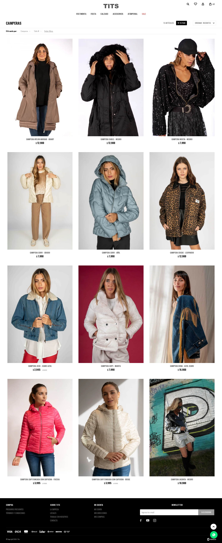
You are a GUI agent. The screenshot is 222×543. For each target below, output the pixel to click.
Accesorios (118, 13)
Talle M (36, 31)
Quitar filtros (48, 31)
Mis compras (99, 516)
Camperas (24, 31)
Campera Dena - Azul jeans (182, 365)
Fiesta (93, 13)
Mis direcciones (100, 513)
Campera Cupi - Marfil (111, 365)
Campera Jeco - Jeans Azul (40, 365)
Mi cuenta (98, 509)
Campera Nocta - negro (181, 139)
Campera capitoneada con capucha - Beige (111, 479)
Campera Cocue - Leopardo (182, 252)
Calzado (104, 13)
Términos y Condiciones (15, 513)
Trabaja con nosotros (59, 516)
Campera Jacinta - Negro (182, 479)
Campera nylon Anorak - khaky (40, 139)
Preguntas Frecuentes (14, 509)
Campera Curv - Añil (111, 252)
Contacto (54, 520)
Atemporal (133, 13)
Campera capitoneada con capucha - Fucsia (40, 479)
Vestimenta (81, 13)
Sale (144, 13)
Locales (53, 513)
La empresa (54, 509)
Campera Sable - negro (111, 139)
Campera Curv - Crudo (40, 252)
